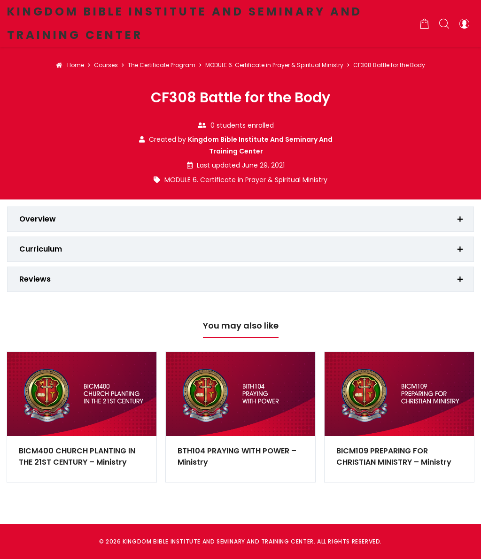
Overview (37, 219)
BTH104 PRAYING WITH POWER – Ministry (237, 456)
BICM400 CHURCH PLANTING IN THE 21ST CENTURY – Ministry (77, 456)
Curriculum (40, 249)
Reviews (35, 279)
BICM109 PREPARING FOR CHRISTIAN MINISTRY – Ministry (393, 456)
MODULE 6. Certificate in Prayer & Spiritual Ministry (245, 179)
